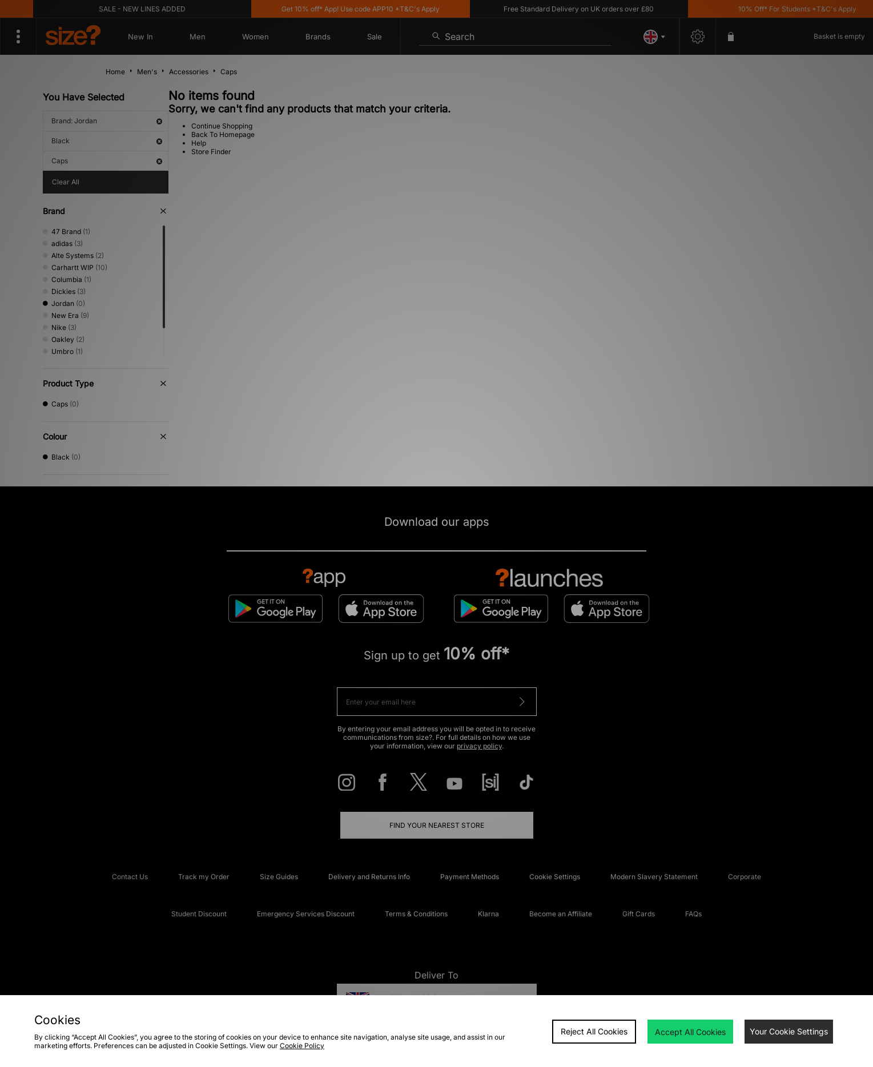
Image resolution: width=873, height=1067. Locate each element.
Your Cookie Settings (789, 1031)
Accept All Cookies (690, 1032)
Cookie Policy (302, 1045)
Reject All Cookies (594, 1031)
